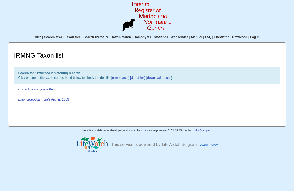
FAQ (208, 37)
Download (239, 37)
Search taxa (53, 37)
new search (120, 78)
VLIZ (143, 130)
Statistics (161, 37)
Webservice (180, 37)
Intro (37, 37)
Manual (196, 37)
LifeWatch (221, 37)
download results (159, 78)
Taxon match (121, 37)
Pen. (37, 89)
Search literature (96, 37)
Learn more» (208, 144)
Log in (255, 37)
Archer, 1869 (43, 99)
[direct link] (137, 78)
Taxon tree (73, 37)
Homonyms (142, 37)
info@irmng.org (203, 130)
